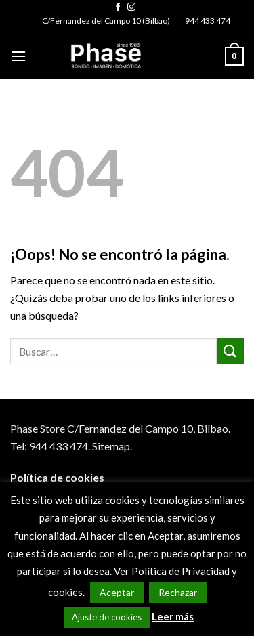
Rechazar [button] (177, 592)
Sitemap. (112, 446)
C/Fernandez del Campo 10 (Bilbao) (106, 21)
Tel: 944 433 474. (50, 446)
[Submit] (230, 351)
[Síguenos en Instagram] (131, 7)
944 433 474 (207, 21)
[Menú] (18, 55)
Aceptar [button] (117, 592)
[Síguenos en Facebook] (118, 7)
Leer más (173, 616)
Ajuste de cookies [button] (107, 617)
